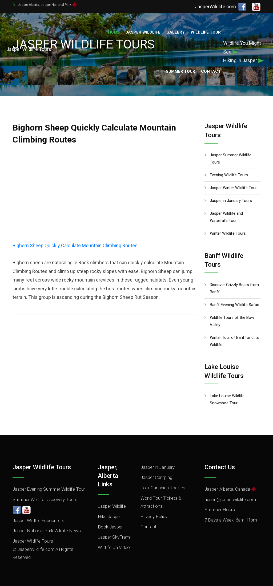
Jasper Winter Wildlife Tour (233, 187)
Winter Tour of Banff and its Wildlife (234, 341)
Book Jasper (110, 527)
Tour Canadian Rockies (162, 487)
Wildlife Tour (206, 32)
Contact (211, 71)
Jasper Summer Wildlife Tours (230, 159)
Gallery (175, 32)
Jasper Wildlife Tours (33, 541)
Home (114, 32)
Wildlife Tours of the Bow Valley (232, 321)
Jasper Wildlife (143, 32)
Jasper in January (157, 467)
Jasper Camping (156, 477)
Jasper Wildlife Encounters (38, 520)
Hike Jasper (109, 516)
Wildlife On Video (114, 547)
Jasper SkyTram (114, 537)
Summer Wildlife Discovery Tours (45, 499)
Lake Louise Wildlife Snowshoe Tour (227, 399)
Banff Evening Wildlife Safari (234, 304)
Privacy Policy (153, 516)
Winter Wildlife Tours (228, 233)
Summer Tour (180, 71)
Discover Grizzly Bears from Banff (234, 288)
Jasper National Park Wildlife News (47, 530)
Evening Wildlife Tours (229, 175)
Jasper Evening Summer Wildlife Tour (49, 489)
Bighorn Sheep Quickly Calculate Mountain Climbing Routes (75, 245)
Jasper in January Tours (231, 200)
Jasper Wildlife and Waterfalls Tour (226, 217)
